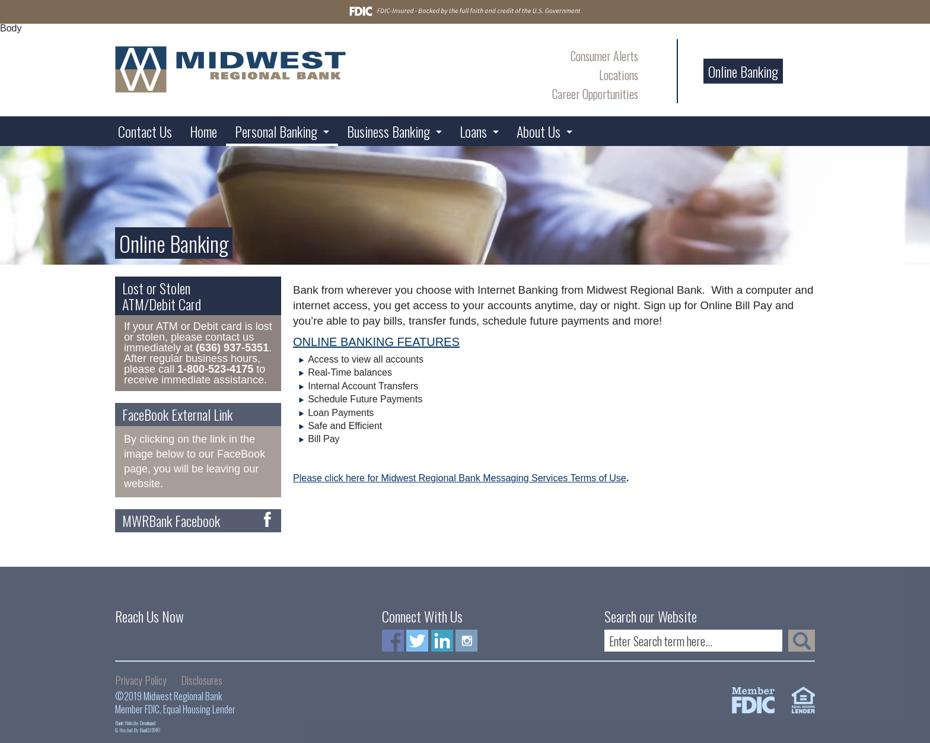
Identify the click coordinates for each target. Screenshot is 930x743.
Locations (618, 75)
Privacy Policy (141, 680)
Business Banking (388, 131)
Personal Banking (276, 131)
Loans (473, 131)
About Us (538, 131)
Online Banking (743, 71)
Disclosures (201, 680)
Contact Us (145, 131)
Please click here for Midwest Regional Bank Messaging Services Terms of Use (459, 478)
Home (203, 131)
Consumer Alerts (604, 56)
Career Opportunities (595, 94)
